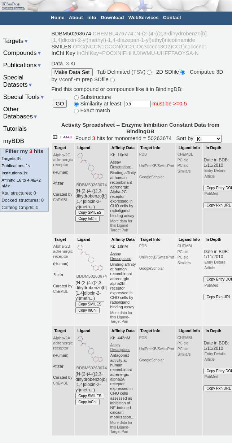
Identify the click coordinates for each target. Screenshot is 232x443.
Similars (184, 171)
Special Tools (24, 96)
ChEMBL (60, 200)
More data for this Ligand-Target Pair (121, 225)
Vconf (66, 79)
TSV (138, 72)
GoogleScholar (151, 177)
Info (91, 17)
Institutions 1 (14, 172)
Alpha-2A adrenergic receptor (63, 343)
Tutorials (15, 128)
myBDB (13, 140)
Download (112, 17)
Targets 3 (11, 158)
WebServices (143, 17)
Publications (22, 65)
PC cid (183, 160)
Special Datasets (18, 81)
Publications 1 (15, 165)
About (76, 17)
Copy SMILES (89, 212)
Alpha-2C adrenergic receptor (63, 160)
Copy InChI (87, 219)
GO (60, 104)
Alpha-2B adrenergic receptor (63, 251)
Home (58, 17)
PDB (143, 154)
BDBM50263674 (91, 185)
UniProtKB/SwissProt (156, 166)
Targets (16, 40)
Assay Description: (120, 347)
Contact (172, 17)
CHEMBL (185, 154)
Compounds (22, 52)
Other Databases (20, 112)
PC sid (183, 166)
